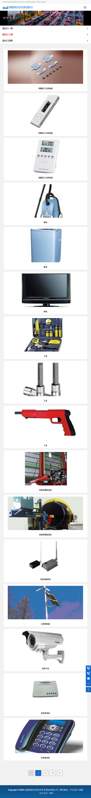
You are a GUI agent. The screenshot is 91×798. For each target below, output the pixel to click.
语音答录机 (45, 713)
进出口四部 (7, 40)
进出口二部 (7, 34)
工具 (45, 356)
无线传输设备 (45, 579)
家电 (45, 222)
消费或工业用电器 (45, 88)
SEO (51, 793)
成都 (81, 790)
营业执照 (43, 793)
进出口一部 (7, 28)
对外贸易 (9, 19)
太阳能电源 (45, 624)
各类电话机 (45, 758)
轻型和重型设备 (45, 490)
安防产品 (45, 669)
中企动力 (74, 790)
